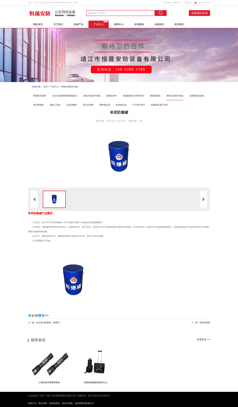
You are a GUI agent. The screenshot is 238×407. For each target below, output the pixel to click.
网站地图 (167, 3)
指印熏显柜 (38, 105)
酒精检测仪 (155, 96)
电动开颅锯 (88, 105)
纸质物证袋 (121, 105)
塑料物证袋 (104, 105)
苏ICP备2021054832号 (99, 395)
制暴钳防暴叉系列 (159, 105)
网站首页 (38, 24)
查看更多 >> (203, 339)
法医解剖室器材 (196, 96)
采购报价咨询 (199, 13)
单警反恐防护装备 (69, 86)
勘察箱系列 (111, 96)
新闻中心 (119, 24)
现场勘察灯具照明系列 (133, 96)
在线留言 (159, 24)
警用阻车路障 (39, 96)
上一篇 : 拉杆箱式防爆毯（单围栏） (45, 322)
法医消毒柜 (71, 105)
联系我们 (188, 3)
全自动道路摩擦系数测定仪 (64, 96)
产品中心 (99, 24)
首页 (45, 86)
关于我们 (58, 24)
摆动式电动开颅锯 (91, 96)
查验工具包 (55, 105)
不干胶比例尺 (138, 105)
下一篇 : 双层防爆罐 (200, 322)
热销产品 (78, 24)
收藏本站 (176, 3)
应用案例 (139, 24)
